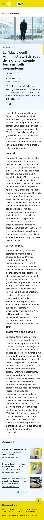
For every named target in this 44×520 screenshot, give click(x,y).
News (4, 13)
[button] (18, 492)
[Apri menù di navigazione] (3, 3)
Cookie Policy (20, 510)
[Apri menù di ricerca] (9, 3)
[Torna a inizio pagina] (39, 501)
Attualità (14, 13)
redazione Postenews (16, 81)
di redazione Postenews (10, 457)
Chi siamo (4, 510)
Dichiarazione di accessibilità (31, 510)
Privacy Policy (11, 510)
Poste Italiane (13, 74)
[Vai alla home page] (22, 3)
